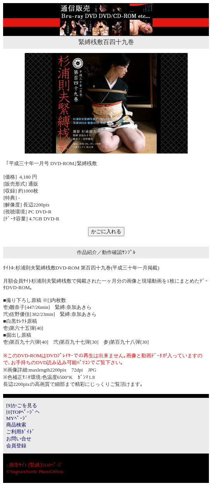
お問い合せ (18, 439)
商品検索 (16, 425)
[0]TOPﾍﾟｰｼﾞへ (23, 412)
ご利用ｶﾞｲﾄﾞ (20, 432)
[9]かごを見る (21, 405)
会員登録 (16, 445)
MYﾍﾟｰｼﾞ (17, 418)
